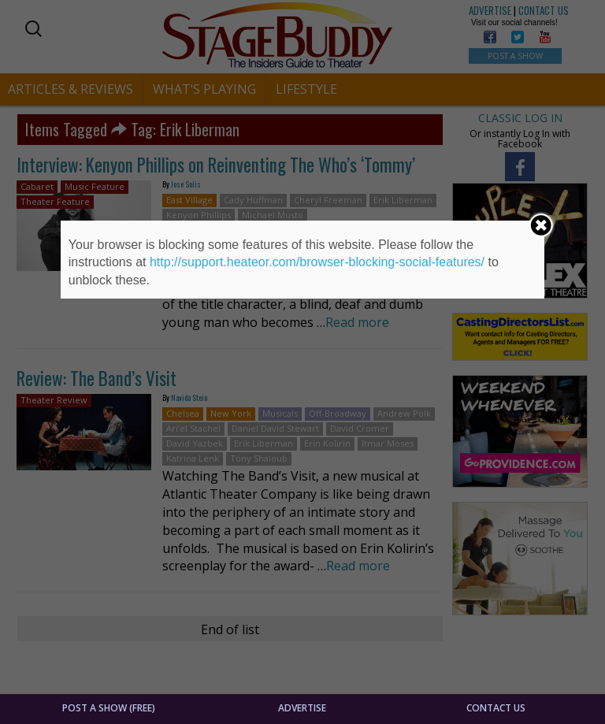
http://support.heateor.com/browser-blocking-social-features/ (317, 262)
